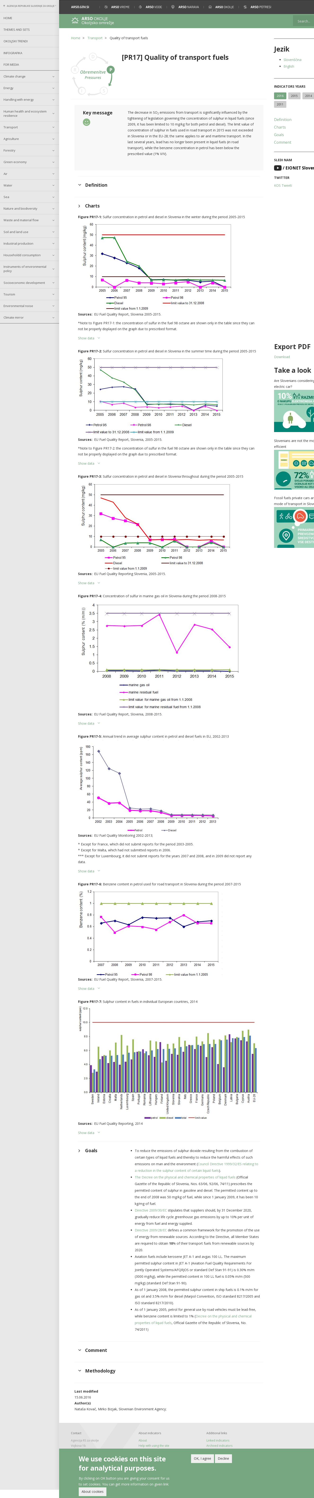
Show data (86, 339)
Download (264, 357)
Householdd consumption (22, 255)
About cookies (93, 1491)
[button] (304, 7)
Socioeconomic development (24, 283)
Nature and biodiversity (20, 208)
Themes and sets (17, 29)
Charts (262, 127)
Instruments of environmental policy (25, 268)
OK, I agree (202, 1458)
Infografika (13, 53)
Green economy (15, 162)
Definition (264, 119)
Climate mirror (14, 317)
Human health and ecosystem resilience (25, 113)
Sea (6, 197)
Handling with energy (19, 99)
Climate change (15, 76)
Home (8, 18)
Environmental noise (18, 306)
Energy (8, 88)
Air (5, 174)
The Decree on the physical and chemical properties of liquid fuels (180, 1185)
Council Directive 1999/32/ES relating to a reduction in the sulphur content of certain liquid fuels (185, 1172)
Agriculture (11, 139)
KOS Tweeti (265, 185)
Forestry (9, 150)
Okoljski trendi (16, 41)
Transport (11, 127)
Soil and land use (16, 232)
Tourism (9, 294)
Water (8, 185)
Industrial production (18, 243)
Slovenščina (274, 59)
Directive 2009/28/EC (146, 1238)
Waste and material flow (21, 220)
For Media (11, 64)
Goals (261, 134)
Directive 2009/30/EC (146, 1218)
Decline (223, 1458)
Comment (264, 142)
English (270, 66)
